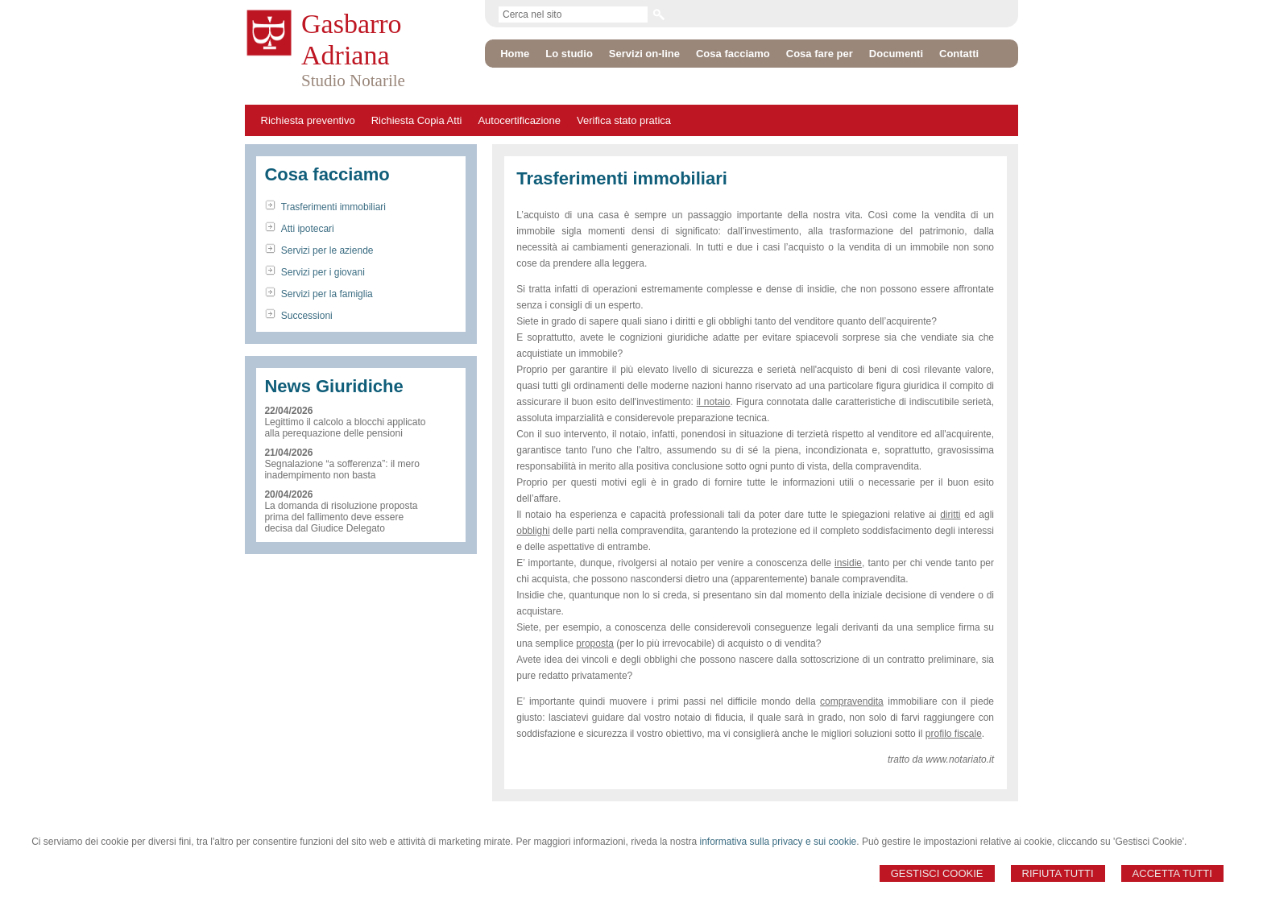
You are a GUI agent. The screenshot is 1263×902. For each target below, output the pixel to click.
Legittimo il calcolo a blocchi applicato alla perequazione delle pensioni (344, 427)
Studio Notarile (353, 80)
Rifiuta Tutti (1058, 873)
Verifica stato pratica (624, 120)
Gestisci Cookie (937, 873)
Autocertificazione (519, 120)
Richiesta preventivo (308, 120)
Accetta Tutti (1172, 873)
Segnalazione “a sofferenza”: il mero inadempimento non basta (342, 469)
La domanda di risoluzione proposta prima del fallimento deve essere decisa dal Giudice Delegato (340, 517)
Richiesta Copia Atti (416, 120)
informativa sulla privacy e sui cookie (778, 841)
